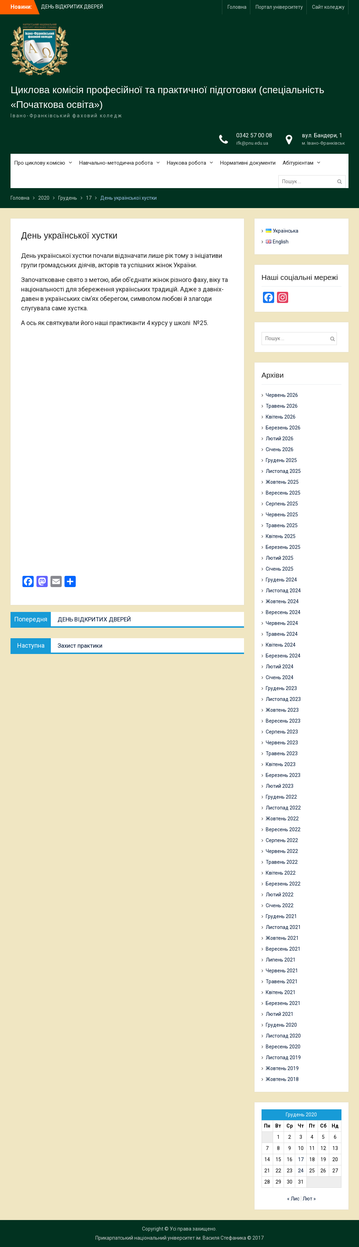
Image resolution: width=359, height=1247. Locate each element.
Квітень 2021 (281, 992)
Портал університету (279, 7)
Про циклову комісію (39, 163)
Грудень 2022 (281, 797)
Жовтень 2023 (282, 710)
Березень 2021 (283, 1003)
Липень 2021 (281, 960)
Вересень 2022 (283, 829)
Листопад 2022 (283, 808)
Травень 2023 (282, 753)
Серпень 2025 (282, 504)
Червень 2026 (282, 395)
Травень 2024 (282, 634)
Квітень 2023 (281, 764)
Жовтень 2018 (282, 1079)
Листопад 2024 (283, 590)
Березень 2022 (283, 884)
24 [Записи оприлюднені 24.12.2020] (301, 1170)
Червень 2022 (282, 851)
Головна (237, 7)
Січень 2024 (279, 677)
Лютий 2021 (279, 1014)
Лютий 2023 (279, 786)
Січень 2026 (279, 449)
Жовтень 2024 (282, 601)
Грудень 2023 (281, 688)
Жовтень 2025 (282, 482)
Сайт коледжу (328, 7)
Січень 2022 (279, 905)
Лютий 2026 (279, 438)
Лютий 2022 (279, 894)
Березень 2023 (283, 775)
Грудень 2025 (281, 460)
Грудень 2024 (281, 580)
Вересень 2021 (283, 949)
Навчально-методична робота (116, 163)
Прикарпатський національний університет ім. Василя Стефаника (170, 1238)
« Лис (293, 1198)
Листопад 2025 (283, 471)
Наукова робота (186, 163)
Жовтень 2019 (282, 1068)
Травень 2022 (282, 862)
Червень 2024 (282, 623)
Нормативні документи (248, 163)
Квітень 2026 (281, 417)
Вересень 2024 (283, 612)
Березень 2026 (283, 427)
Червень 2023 (282, 742)
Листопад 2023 (283, 699)
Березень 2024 (283, 656)
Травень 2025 (282, 525)
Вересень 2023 (283, 721)
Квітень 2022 (281, 873)
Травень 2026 (282, 406)
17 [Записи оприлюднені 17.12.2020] (301, 1159)
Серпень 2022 (282, 840)
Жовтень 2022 (282, 818)
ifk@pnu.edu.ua (252, 143)
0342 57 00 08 (254, 135)
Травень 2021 (282, 981)
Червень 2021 (282, 970)
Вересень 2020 (283, 1046)
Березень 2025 (283, 547)
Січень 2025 (279, 569)
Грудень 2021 (281, 916)
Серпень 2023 (282, 732)
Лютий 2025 (279, 558)
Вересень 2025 (283, 493)
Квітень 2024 (281, 645)
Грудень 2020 (281, 1025)
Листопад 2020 (283, 1036)
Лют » (309, 1198)
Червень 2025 (282, 514)
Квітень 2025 (281, 536)
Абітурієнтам (298, 163)
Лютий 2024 (279, 666)
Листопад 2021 (283, 927)
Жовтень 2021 (282, 938)
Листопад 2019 (283, 1057)
